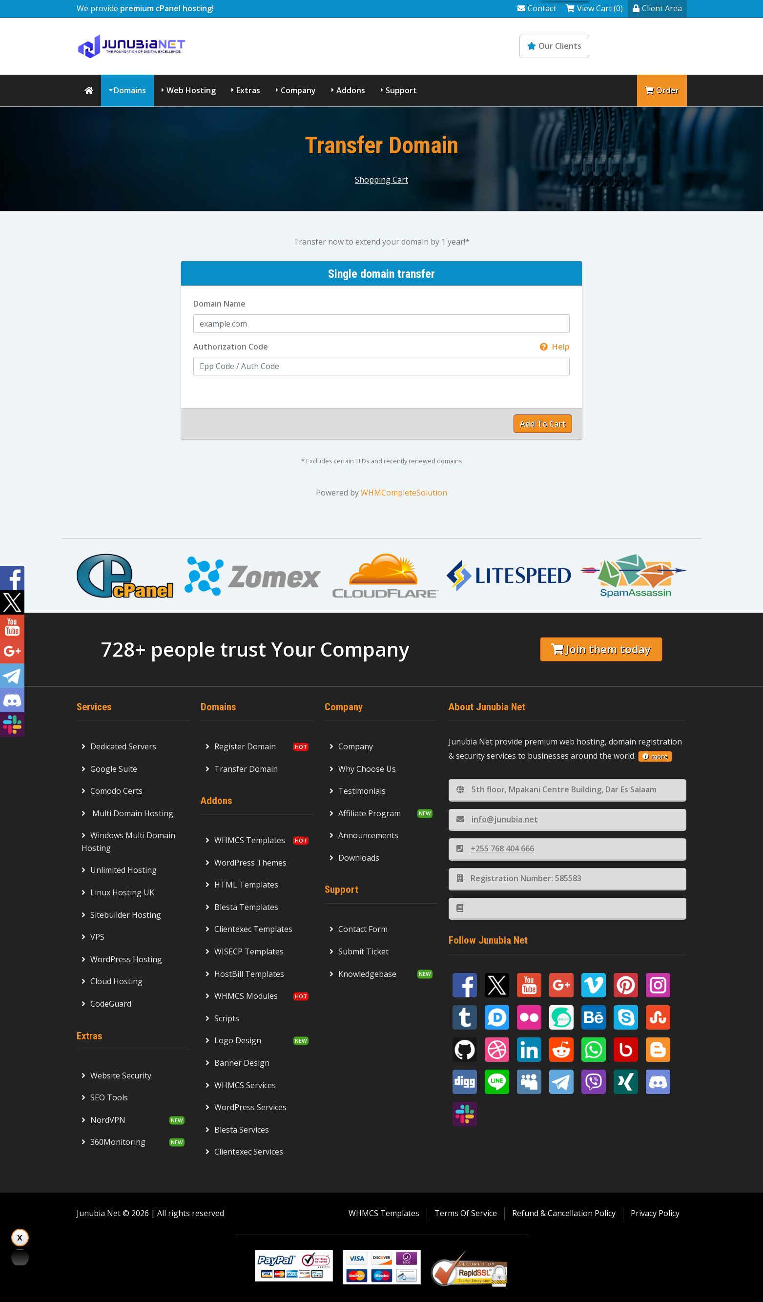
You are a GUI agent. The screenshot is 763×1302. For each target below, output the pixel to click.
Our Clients (554, 46)
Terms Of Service (465, 1213)
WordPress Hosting (122, 959)
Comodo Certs (112, 790)
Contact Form (359, 929)
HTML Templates (242, 884)
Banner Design (237, 1062)
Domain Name (219, 303)
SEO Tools (105, 1097)
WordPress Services (246, 1107)
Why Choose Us (363, 769)
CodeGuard (106, 1003)
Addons (350, 90)
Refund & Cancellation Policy (564, 1213)
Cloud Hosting (112, 981)
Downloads (354, 857)
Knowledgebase (644, 46)
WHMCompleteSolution (404, 492)
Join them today (601, 649)
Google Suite (109, 769)
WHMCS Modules (242, 996)
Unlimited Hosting (119, 870)
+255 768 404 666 (495, 848)
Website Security (116, 1075)
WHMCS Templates (245, 840)
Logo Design (233, 1040)
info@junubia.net (497, 819)
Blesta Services (237, 1129)
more (655, 756)
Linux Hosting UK (118, 892)
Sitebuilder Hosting (121, 914)
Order (662, 90)
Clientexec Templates (249, 929)
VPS (93, 936)
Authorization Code (381, 347)
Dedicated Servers (119, 746)
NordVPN (103, 1120)
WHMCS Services (241, 1085)
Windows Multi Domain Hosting (128, 841)
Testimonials (358, 790)
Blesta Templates (242, 907)
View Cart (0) (594, 8)
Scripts (222, 1018)
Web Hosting (191, 90)
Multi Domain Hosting (127, 813)
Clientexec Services (244, 1151)
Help (555, 346)
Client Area (657, 8)
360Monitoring (113, 1142)
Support (401, 90)
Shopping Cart (381, 179)
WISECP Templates (245, 951)
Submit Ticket (359, 951)
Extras (248, 90)
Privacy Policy (655, 1213)
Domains (130, 90)
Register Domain (241, 746)
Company (298, 90)
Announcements (364, 835)
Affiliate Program (365, 813)
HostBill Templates (245, 974)
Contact (536, 8)
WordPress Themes (246, 862)
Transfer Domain (242, 769)
